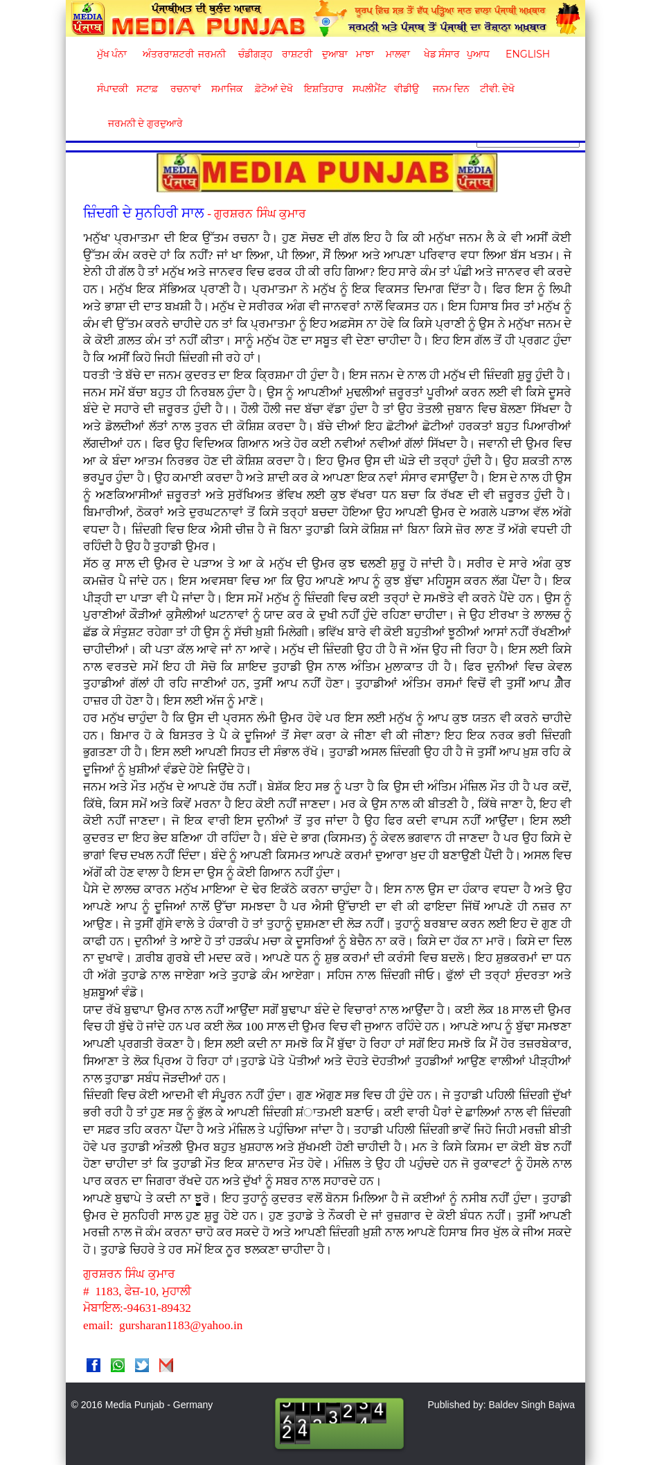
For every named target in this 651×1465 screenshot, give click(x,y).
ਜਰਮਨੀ (212, 54)
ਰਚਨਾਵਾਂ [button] (185, 88)
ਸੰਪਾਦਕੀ (112, 88)
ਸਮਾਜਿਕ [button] (227, 88)
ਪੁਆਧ (478, 54)
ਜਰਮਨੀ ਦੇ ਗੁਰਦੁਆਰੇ (140, 123)
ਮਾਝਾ (365, 54)
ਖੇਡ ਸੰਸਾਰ (441, 54)
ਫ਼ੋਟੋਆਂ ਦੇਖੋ (273, 88)
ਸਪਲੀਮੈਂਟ (369, 88)
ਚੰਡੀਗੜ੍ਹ (255, 54)
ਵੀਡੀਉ (406, 88)
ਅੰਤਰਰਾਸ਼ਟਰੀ (166, 54)
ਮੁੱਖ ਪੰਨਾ (112, 54)
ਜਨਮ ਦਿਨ (451, 88)
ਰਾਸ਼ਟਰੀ (297, 54)
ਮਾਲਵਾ (398, 54)
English (526, 54)
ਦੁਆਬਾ (335, 54)
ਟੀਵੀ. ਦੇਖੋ (497, 88)
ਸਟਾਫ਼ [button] (147, 88)
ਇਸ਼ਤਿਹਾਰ (322, 88)
